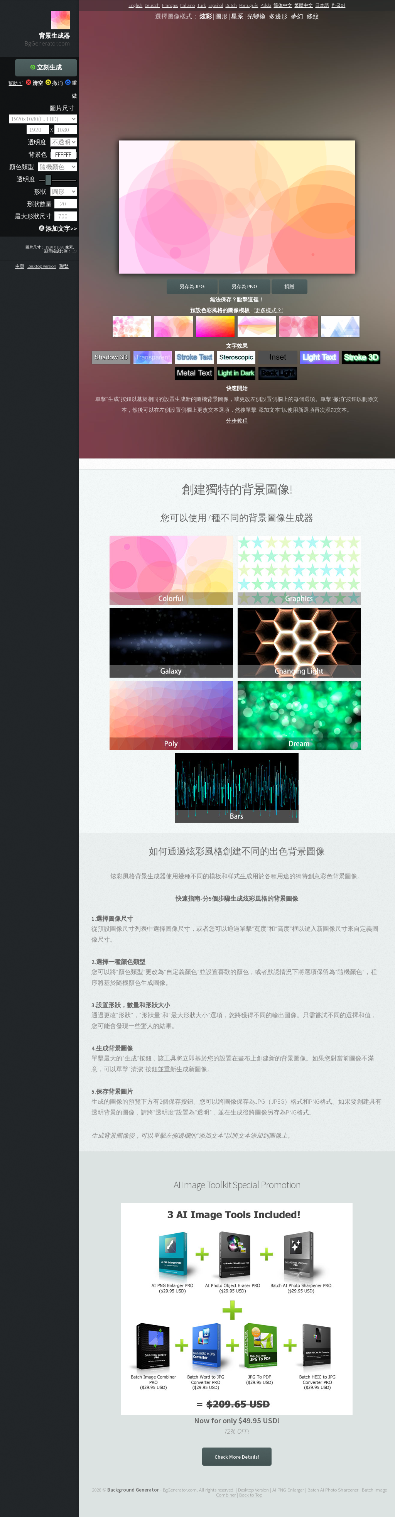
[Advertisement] (237, 86)
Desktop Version (41, 266)
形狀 (40, 191)
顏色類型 (21, 167)
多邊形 (278, 16)
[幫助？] (15, 83)
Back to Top (250, 1495)
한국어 (338, 5)
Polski (265, 5)
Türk (201, 5)
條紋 (313, 16)
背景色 (38, 154)
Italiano (187, 5)
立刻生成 (45, 67)
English (135, 5)
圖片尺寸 (62, 108)
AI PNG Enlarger (288, 1490)
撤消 (54, 82)
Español (215, 5)
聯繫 (64, 266)
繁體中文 (303, 5)
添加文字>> (58, 228)
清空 (34, 82)
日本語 (322, 5)
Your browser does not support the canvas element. (237, 207)
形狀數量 (39, 204)
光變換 (256, 16)
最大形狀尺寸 (33, 216)
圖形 (221, 16)
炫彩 (205, 16)
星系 (237, 16)
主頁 (19, 266)
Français (170, 5)
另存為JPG (191, 286)
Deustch (152, 5)
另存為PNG (244, 286)
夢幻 (297, 16)
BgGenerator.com (47, 43)
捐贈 (289, 286)
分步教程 (237, 420)
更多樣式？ (268, 310)
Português (248, 5)
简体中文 (282, 5)
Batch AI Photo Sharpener (332, 1490)
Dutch (231, 5)
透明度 (37, 142)
